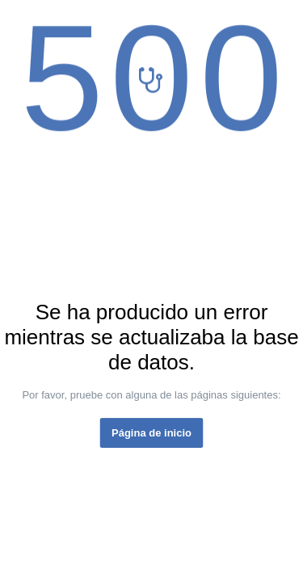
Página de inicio (151, 433)
